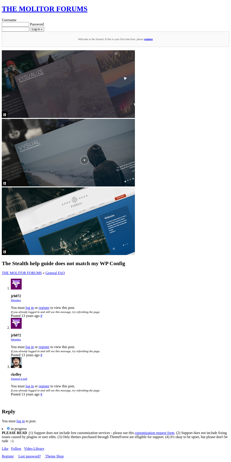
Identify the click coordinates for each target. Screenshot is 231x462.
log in (29, 308)
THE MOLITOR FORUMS (45, 9)
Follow (16, 449)
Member (16, 300)
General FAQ (55, 273)
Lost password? (29, 456)
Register (8, 456)
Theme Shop (54, 456)
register (148, 39)
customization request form (154, 433)
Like (5, 449)
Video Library (34, 449)
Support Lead (19, 378)
